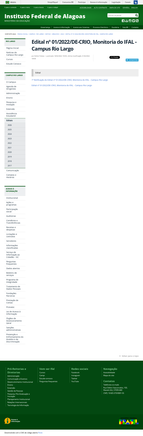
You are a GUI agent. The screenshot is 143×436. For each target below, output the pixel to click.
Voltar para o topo (130, 356)
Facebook (123, 20)
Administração (13, 376)
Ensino (10, 385)
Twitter (133, 20)
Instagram (130, 20)
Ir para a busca (40, 7)
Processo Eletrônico (100, 27)
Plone (40, 433)
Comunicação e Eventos (17, 379)
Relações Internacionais (17, 402)
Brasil (13, 2)
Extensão (11, 388)
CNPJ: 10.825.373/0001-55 (113, 393)
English (134, 8)
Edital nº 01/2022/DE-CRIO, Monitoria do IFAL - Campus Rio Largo (62, 85)
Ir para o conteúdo (11, 7)
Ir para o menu (26, 7)
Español (126, 8)
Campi (42, 375)
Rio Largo (40, 34)
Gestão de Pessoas (15, 391)
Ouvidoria (115, 27)
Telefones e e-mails (111, 385)
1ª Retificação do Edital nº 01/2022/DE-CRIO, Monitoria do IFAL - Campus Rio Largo (70, 80)
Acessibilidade (85, 8)
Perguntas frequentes (48, 381)
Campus (32, 34)
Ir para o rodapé (53, 7)
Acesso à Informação (61, 27)
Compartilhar (133, 60)
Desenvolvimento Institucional (20, 382)
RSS (137, 20)
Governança (45, 27)
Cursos (42, 372)
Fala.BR (125, 27)
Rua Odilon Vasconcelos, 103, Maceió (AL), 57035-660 (115, 389)
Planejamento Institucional (18, 399)
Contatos (135, 27)
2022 (62, 34)
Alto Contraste (100, 8)
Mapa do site (114, 8)
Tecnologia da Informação (18, 405)
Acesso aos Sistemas (81, 27)
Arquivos (55, 34)
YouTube (126, 20)
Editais (47, 34)
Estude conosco (46, 378)
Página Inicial (22, 34)
